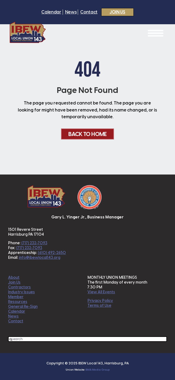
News (71, 12)
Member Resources (17, 299)
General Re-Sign (23, 306)
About (13, 277)
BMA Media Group (98, 369)
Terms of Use (99, 305)
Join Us (117, 12)
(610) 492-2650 (52, 252)
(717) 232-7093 (34, 243)
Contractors (19, 287)
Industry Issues (21, 292)
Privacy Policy (100, 300)
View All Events (101, 292)
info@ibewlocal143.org (39, 257)
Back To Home (87, 134)
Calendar (51, 12)
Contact (88, 12)
